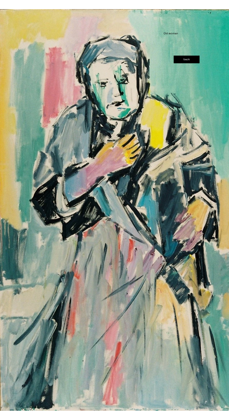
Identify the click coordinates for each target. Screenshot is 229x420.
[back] (187, 59)
